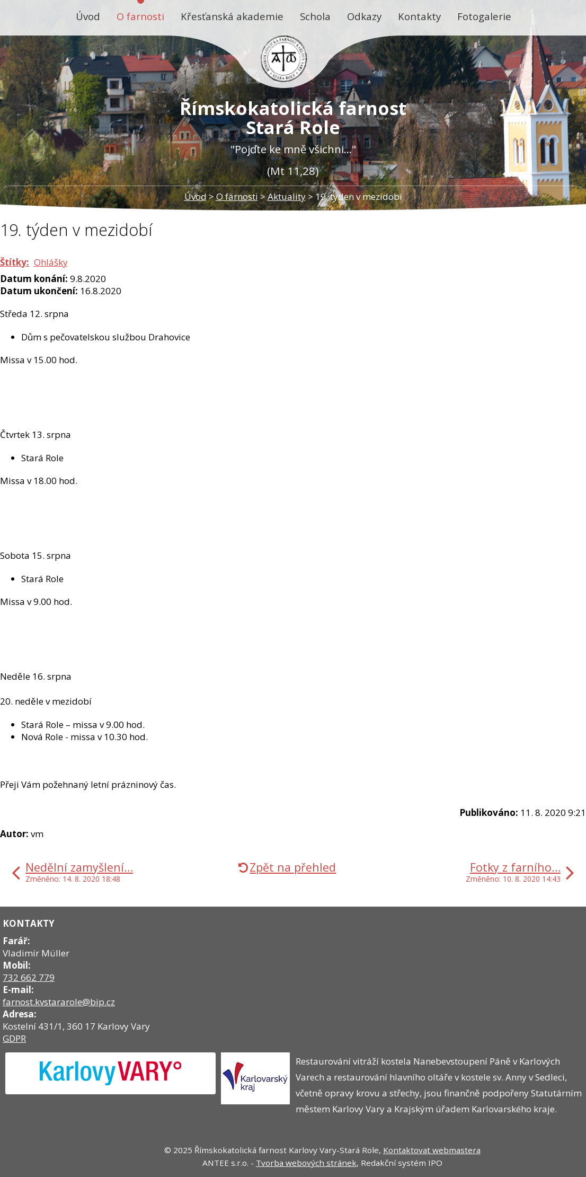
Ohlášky (51, 262)
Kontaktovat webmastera (432, 1150)
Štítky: (14, 262)
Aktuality (287, 196)
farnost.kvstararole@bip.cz (59, 1002)
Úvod (88, 16)
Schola (315, 16)
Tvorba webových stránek (306, 1162)
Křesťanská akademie (232, 16)
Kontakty (419, 16)
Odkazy (364, 16)
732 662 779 (29, 977)
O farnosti (140, 16)
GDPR (14, 1038)
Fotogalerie (484, 16)
